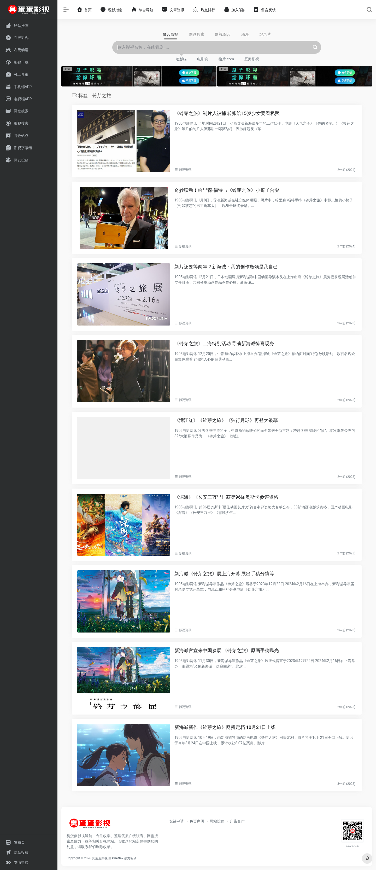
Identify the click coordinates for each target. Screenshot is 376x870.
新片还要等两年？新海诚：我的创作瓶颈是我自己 (226, 266)
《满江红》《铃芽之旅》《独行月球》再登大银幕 (226, 420)
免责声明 (197, 821)
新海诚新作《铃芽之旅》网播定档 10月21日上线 (224, 727)
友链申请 (176, 821)
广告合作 (237, 821)
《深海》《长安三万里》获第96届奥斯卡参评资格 (226, 497)
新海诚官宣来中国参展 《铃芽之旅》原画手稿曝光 (226, 650)
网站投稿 (217, 821)
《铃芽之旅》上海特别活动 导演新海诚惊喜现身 (224, 343)
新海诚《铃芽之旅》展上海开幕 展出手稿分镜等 (224, 573)
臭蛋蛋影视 (100, 858)
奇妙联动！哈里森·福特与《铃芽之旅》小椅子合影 (226, 190)
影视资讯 (185, 170)
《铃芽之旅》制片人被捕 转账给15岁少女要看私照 (227, 113)
